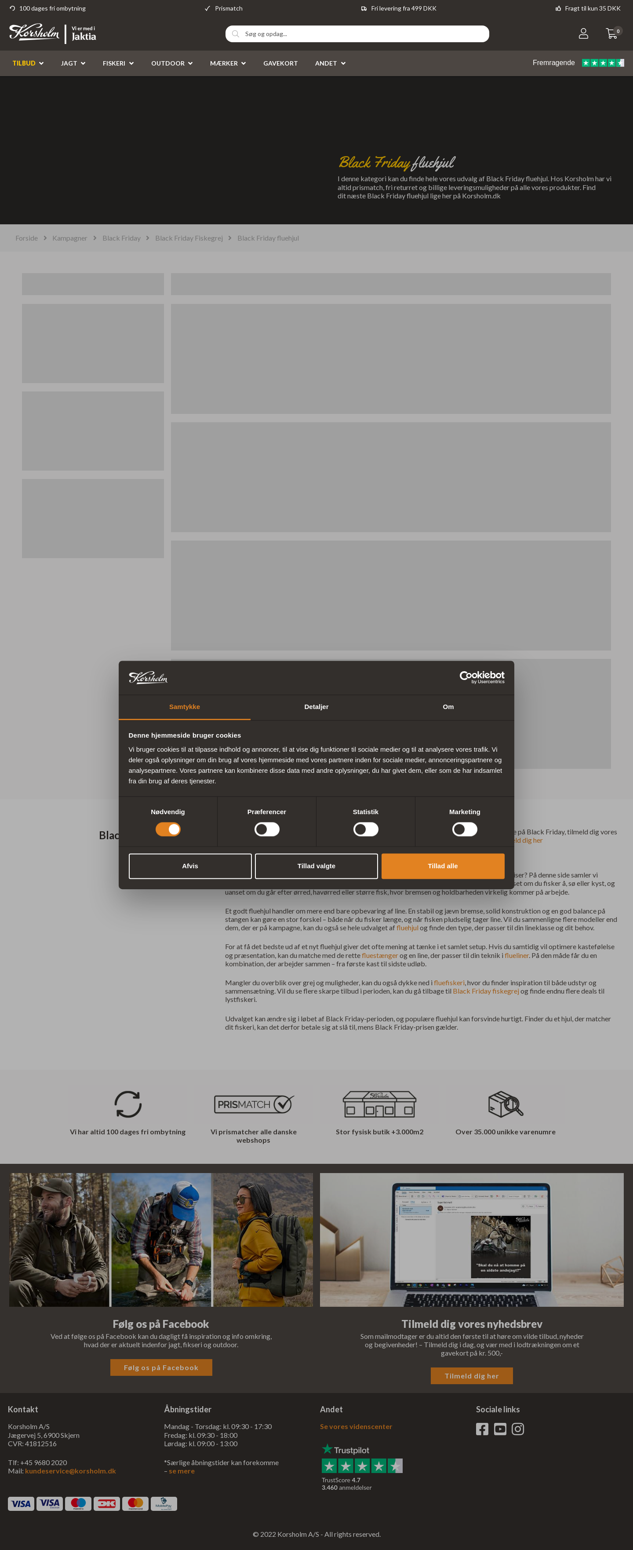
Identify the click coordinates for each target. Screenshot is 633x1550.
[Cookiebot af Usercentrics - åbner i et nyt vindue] (466, 677)
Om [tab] (448, 706)
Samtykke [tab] (184, 706)
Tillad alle (443, 866)
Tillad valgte (316, 866)
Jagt (69, 63)
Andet (326, 63)
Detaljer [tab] (316, 706)
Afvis (190, 866)
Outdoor (168, 63)
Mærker (224, 63)
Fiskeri (114, 63)
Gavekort (280, 63)
